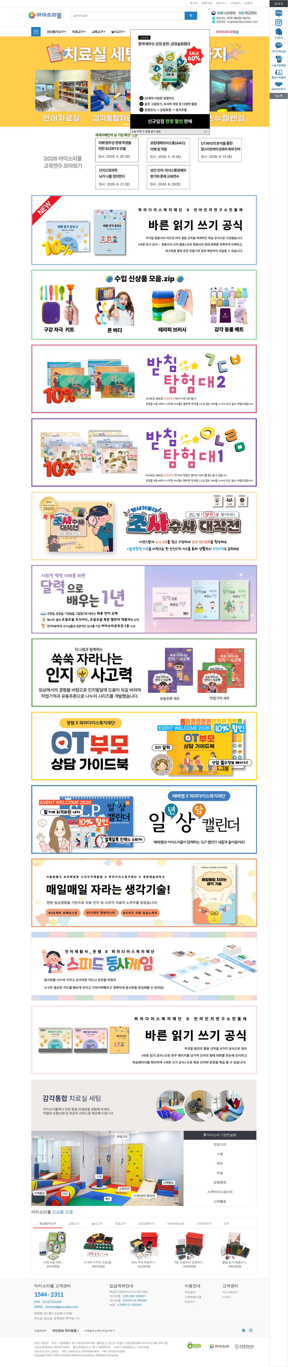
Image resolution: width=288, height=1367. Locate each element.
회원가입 (207, 3)
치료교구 (78, 31)
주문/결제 (190, 1292)
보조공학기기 (146, 1223)
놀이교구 (118, 31)
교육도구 (73, 1223)
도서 (226, 1223)
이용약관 (40, 1330)
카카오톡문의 (230, 1292)
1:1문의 (248, 3)
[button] (37, 82)
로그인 (194, 3)
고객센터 (235, 3)
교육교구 (98, 31)
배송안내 (190, 1301)
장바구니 (221, 3)
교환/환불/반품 (193, 1296)
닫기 (206, 131)
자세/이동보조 (176, 1223)
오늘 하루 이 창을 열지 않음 (146, 131)
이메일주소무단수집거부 (99, 1330)
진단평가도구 (56, 31)
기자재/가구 (204, 1223)
